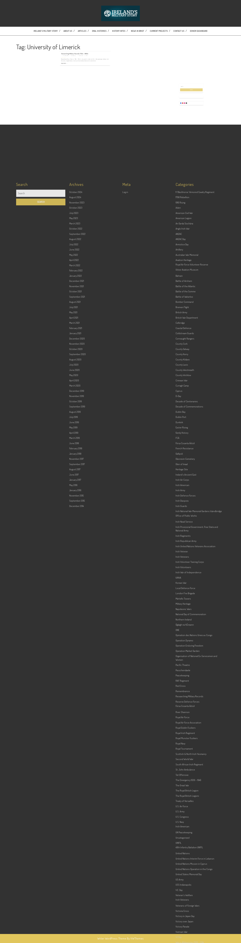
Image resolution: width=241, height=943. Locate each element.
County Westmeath (185, 620)
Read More (76, 52)
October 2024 (75, 442)
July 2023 (73, 463)
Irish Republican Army (186, 791)
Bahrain (179, 526)
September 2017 (77, 714)
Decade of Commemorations (189, 657)
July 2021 (73, 557)
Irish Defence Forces (186, 746)
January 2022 (75, 526)
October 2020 (75, 599)
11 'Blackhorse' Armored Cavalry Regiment (195, 442)
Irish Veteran (182, 801)
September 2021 (77, 547)
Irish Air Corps (182, 730)
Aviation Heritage (184, 510)
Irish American (182, 735)
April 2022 (74, 510)
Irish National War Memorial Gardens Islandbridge (199, 761)
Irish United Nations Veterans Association (195, 796)
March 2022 (74, 515)
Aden (178, 458)
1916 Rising (180, 453)
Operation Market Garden (188, 901)
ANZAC (179, 484)
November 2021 (76, 536)
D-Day (178, 646)
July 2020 (73, 615)
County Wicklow (183, 625)
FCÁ (177, 688)
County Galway (182, 599)
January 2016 (75, 740)
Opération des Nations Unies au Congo (194, 885)
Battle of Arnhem (184, 531)
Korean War (181, 833)
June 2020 (74, 620)
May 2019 (73, 677)
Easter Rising (182, 677)
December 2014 (76, 756)
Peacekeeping (182, 925)
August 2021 (75, 552)
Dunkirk (179, 672)
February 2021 (75, 578)
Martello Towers (183, 849)
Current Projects (159, 31)
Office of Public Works (186, 766)
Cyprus (179, 641)
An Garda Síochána (184, 473)
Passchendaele (183, 920)
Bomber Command (184, 552)
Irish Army (180, 740)
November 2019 (76, 646)
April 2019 (73, 683)
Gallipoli (179, 704)
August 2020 (75, 609)
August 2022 (75, 489)
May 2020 (73, 625)
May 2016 (73, 735)
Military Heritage (183, 854)
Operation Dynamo (184, 890)
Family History (182, 683)
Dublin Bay (180, 662)
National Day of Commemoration (191, 864)
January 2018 (75, 704)
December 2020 (77, 589)
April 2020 (74, 630)
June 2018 (74, 693)
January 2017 (75, 730)
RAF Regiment (182, 931)
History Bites (118, 31)
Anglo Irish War (183, 479)
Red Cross (181, 936)
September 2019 (77, 657)
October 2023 (75, 458)
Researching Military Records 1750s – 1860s (80, 48)
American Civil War (184, 463)
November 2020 (77, 594)
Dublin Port (181, 667)
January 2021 (75, 583)
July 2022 (73, 494)
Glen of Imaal (182, 714)
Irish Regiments (183, 786)
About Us (67, 31)
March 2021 (74, 573)
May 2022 (73, 505)
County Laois (182, 615)
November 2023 (76, 453)
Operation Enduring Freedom (189, 896)
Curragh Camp (182, 636)
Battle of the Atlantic (185, 536)
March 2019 (74, 688)
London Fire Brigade (185, 843)
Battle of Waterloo (184, 547)
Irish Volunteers (183, 817)
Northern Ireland (184, 870)
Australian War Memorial (187, 505)
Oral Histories (99, 31)
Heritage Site (182, 719)
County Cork (182, 594)
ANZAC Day (181, 489)
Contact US (178, 31)
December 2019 (76, 641)
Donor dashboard (198, 31)
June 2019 (74, 672)
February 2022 (76, 520)
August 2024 (75, 447)
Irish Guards (181, 756)
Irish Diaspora (182, 751)
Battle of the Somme (186, 541)
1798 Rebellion (182, 447)
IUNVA (178, 828)
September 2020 (77, 604)
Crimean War (182, 630)
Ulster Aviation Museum (187, 520)
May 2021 (73, 562)
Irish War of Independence (188, 822)
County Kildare (183, 609)
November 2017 (76, 709)
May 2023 (73, 468)
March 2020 (74, 636)
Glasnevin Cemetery (185, 709)
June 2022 (74, 500)
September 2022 (77, 484)
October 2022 (75, 479)
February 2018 (75, 698)
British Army (181, 562)
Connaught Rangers (185, 589)
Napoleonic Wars (184, 859)
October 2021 (75, 541)
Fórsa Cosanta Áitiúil (185, 693)
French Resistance (184, 698)
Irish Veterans (182, 807)
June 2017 (74, 725)
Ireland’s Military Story (46, 31)
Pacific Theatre (183, 915)
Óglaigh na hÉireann (185, 875)
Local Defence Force (185, 838)
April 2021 (73, 568)
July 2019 (73, 667)
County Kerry (182, 604)
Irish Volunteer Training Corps (190, 812)
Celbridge (180, 573)
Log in (125, 442)
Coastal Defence (183, 578)
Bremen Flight (182, 557)
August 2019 (75, 662)
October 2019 (75, 651)
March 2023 (74, 473)
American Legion (184, 468)
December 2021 (76, 531)
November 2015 (76, 746)
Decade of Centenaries (187, 651)
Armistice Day (182, 494)
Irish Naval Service (184, 772)
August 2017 (74, 719)
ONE (177, 880)
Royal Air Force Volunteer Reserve (192, 515)
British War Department (187, 568)
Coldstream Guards (185, 583)
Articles (82, 31)
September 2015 (77, 751)
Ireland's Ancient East (186, 725)
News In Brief (137, 31)
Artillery (179, 500)
